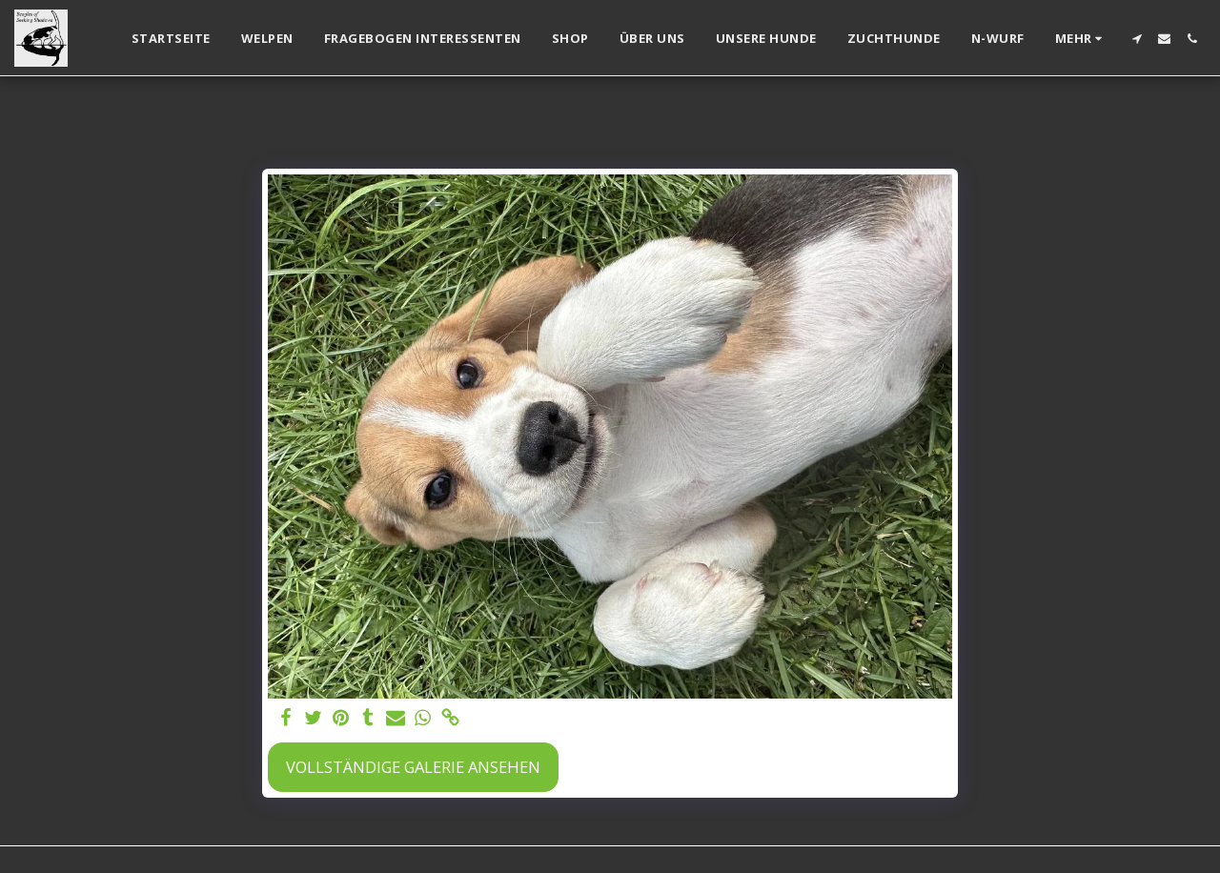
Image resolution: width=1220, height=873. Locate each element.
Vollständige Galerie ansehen (413, 767)
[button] (1136, 38)
